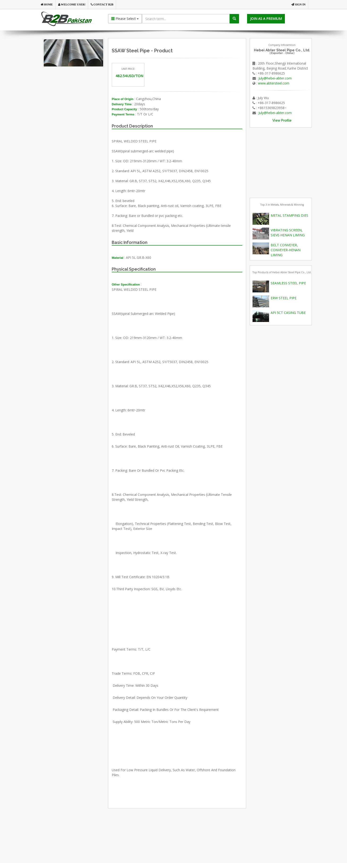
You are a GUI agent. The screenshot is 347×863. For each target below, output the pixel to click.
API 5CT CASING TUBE (288, 312)
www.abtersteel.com (273, 83)
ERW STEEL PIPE (283, 298)
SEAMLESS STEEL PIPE (288, 283)
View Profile (281, 120)
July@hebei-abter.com (275, 78)
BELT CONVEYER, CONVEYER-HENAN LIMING (285, 250)
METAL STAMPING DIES (289, 215)
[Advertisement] (81, 121)
